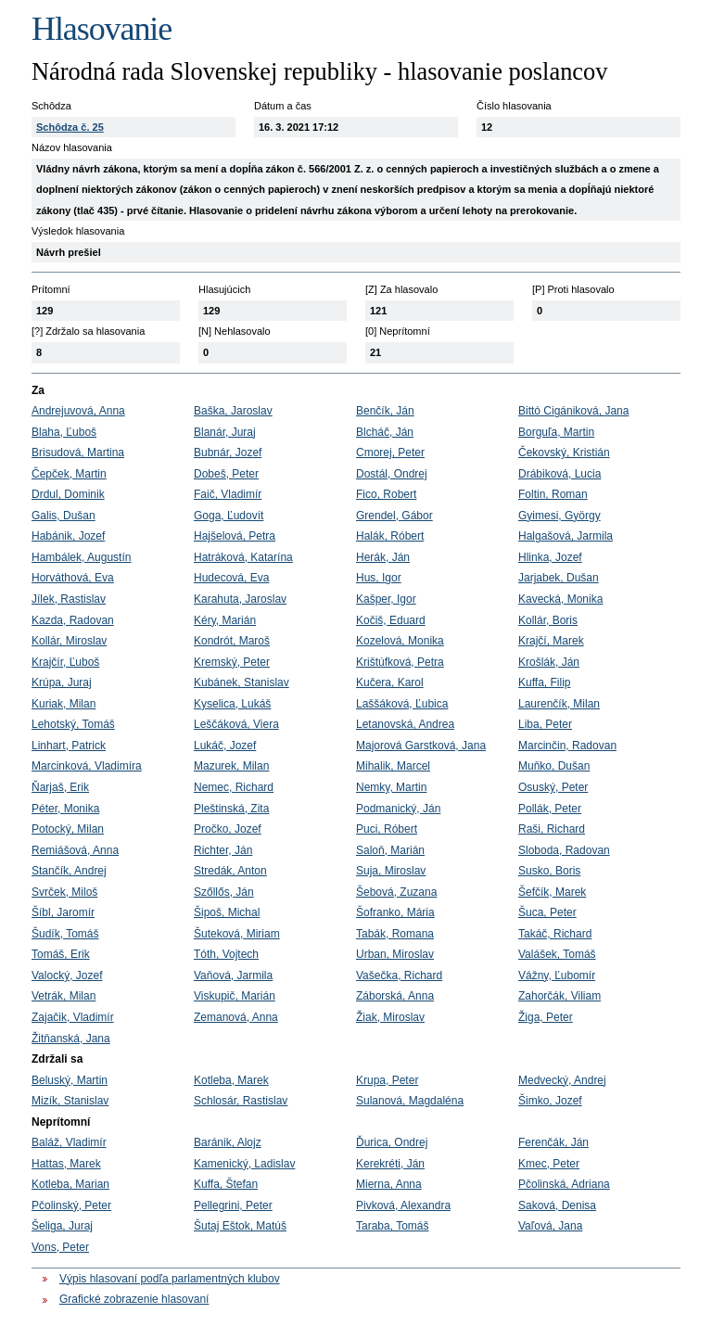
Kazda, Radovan (73, 620)
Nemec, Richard (233, 787)
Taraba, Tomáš (392, 1225)
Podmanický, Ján (398, 808)
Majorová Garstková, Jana (421, 745)
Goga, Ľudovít (228, 515)
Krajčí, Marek (551, 640)
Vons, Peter (60, 1247)
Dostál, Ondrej (391, 473)
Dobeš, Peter (226, 473)
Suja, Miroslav (391, 870)
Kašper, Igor (386, 599)
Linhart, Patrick (69, 745)
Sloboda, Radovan (564, 850)
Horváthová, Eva (73, 577)
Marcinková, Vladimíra (87, 765)
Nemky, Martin (391, 787)
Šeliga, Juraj (62, 1225)
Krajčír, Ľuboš (65, 662)
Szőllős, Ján (224, 892)
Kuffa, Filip (544, 682)
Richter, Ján (223, 850)
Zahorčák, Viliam (559, 995)
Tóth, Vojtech (226, 954)
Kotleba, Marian (70, 1184)
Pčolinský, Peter (71, 1205)
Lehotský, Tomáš (73, 724)
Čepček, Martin (69, 473)
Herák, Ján (383, 557)
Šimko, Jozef (550, 1100)
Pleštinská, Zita (231, 808)
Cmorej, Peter (390, 452)
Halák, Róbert (390, 535)
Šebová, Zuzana (396, 892)
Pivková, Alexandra (403, 1205)
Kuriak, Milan (63, 703)
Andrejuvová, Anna (78, 410)
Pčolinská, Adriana (564, 1184)
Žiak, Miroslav (390, 1017)
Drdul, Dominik (68, 494)
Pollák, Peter (549, 808)
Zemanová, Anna (236, 1017)
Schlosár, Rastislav (240, 1100)
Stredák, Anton (230, 870)
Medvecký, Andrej (562, 1080)
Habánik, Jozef (68, 535)
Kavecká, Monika (560, 599)
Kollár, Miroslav (69, 640)
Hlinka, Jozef (550, 557)
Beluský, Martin (70, 1080)
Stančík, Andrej (69, 870)
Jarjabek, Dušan (558, 577)
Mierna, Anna (389, 1184)
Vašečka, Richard (399, 975)
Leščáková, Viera (236, 724)
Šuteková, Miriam (237, 933)
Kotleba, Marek (231, 1080)
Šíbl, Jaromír (63, 912)
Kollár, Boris (548, 620)
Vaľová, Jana (550, 1225)
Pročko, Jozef (227, 828)
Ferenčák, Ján (553, 1142)
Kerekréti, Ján (390, 1163)
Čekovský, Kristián (564, 452)
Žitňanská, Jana (71, 1038)
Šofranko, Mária (395, 912)
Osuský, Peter (553, 787)
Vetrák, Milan (63, 995)
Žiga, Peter (545, 1017)
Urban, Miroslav (395, 954)
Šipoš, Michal (227, 912)
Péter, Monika (65, 808)
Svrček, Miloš (64, 892)
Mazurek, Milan (231, 765)
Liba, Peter (545, 724)
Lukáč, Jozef (225, 745)
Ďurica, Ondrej (391, 1142)
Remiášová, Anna (75, 850)
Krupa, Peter (387, 1080)
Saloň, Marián (390, 850)
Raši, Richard (551, 828)
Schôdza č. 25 (70, 127)
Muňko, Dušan (554, 765)
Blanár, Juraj (225, 432)
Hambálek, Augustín (81, 557)
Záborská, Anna (395, 995)
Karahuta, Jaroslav (240, 599)
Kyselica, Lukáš (232, 703)
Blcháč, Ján (384, 432)
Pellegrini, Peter (233, 1205)
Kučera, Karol (390, 682)
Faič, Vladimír (227, 494)
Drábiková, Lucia (559, 473)
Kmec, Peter (548, 1163)
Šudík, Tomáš (65, 933)
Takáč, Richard (554, 933)
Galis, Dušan (63, 515)
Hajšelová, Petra (234, 535)
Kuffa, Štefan (226, 1184)
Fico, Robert (386, 494)
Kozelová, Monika (400, 640)
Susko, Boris (549, 870)
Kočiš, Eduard (391, 620)
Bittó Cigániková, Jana (573, 410)
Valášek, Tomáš (557, 954)
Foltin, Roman (553, 494)
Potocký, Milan (68, 828)
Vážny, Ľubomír (556, 975)
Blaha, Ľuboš (64, 432)
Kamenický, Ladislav (244, 1163)
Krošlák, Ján (548, 662)
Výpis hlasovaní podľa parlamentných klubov (169, 1278)
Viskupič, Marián (234, 995)
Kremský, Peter (232, 662)
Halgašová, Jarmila (565, 535)
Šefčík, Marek (552, 892)
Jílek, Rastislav (69, 599)
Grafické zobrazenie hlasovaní (134, 1299)
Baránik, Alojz (227, 1142)
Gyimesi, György (559, 515)
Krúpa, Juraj (62, 682)
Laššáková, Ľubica (402, 703)
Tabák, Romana (395, 933)
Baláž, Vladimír (69, 1142)
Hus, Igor (378, 577)
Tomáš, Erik (61, 954)
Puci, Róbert (386, 828)
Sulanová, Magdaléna (410, 1100)
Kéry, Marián (225, 620)
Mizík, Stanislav (70, 1100)
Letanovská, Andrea (405, 724)
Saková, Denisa (557, 1205)
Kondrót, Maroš (232, 640)
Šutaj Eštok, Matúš (240, 1225)
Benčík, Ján (385, 410)
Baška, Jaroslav (233, 410)
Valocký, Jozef (67, 975)
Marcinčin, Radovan (567, 745)
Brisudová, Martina (78, 452)
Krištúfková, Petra (400, 662)
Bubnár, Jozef (227, 452)
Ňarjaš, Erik (60, 787)
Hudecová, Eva (231, 577)
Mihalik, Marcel (393, 765)
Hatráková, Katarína (243, 557)
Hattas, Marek (66, 1163)
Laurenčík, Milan (559, 703)
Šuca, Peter (547, 912)
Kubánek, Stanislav (241, 682)
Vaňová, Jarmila (233, 975)
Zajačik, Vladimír (73, 1017)
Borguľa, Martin (556, 432)
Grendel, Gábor (394, 515)
